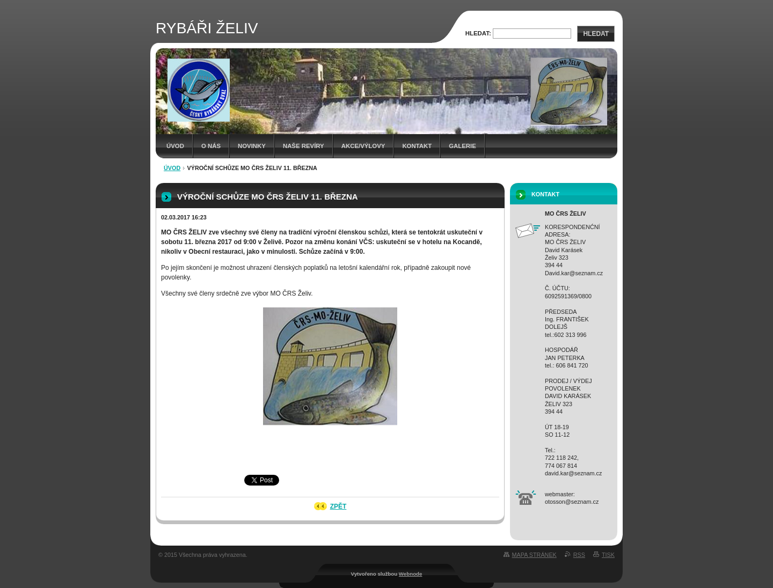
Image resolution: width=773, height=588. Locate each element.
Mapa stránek (534, 555)
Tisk (608, 555)
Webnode (410, 574)
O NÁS (211, 146)
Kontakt (417, 146)
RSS (579, 555)
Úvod (175, 146)
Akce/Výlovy (363, 146)
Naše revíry (303, 146)
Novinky (252, 146)
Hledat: (478, 33)
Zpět (338, 506)
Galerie (462, 146)
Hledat (596, 34)
